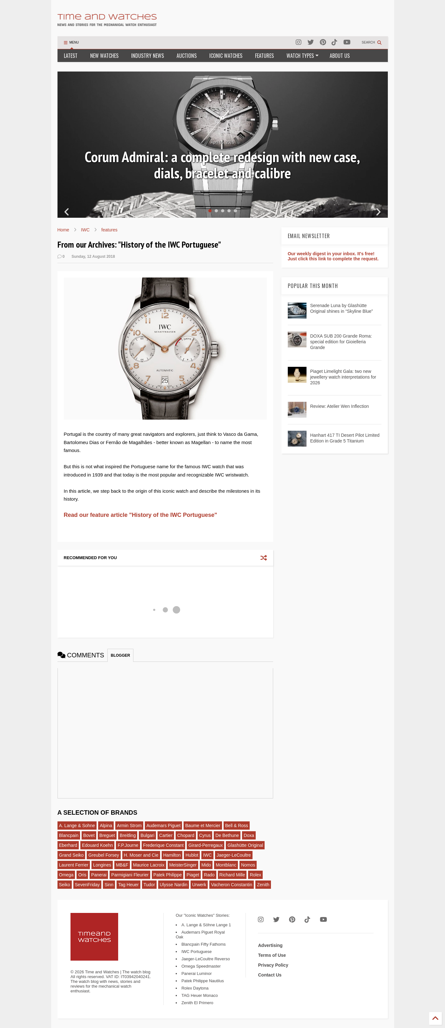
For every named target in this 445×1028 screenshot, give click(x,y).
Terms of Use (272, 955)
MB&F (122, 864)
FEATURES (264, 55)
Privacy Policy (273, 965)
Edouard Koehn (97, 845)
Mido (206, 864)
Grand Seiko (71, 855)
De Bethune (227, 835)
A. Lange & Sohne (77, 825)
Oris (82, 874)
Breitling (128, 835)
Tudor (149, 884)
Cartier (165, 835)
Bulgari (147, 835)
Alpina (106, 825)
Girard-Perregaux (205, 845)
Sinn (109, 884)
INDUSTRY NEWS (147, 55)
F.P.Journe (128, 845)
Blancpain (69, 835)
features (109, 229)
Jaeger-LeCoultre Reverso (205, 958)
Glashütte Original (245, 845)
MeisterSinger (183, 864)
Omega (66, 874)
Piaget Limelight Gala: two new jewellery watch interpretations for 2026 (343, 377)
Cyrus (205, 835)
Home (63, 229)
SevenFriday (87, 884)
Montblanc (226, 864)
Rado (209, 874)
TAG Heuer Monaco (199, 995)
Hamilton (172, 855)
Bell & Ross (236, 825)
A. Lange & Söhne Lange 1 (206, 924)
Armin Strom (129, 825)
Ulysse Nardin (173, 884)
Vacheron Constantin (231, 884)
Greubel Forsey (103, 855)
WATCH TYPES (303, 55)
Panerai (98, 874)
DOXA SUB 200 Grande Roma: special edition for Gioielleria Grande (341, 341)
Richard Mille (232, 874)
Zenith (263, 884)
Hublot (191, 855)
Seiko (64, 884)
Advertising (270, 945)
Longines (102, 864)
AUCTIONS (187, 55)
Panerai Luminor (196, 973)
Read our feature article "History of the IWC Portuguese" (140, 515)
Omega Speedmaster (201, 966)
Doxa (249, 835)
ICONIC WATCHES (225, 55)
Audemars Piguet (163, 825)
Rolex (255, 874)
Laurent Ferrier (74, 864)
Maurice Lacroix (149, 864)
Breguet (107, 835)
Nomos (248, 864)
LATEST (71, 55)
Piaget (192, 874)
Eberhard (68, 845)
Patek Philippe (167, 874)
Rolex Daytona (194, 988)
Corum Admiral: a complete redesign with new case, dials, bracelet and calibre (222, 164)
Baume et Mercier (202, 825)
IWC (85, 229)
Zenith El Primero (197, 1002)
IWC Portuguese (196, 951)
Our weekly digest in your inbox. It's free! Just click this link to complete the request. (333, 256)
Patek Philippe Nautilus (202, 980)
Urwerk (199, 884)
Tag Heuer (128, 884)
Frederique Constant (163, 845)
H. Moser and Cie (141, 855)
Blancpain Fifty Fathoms (203, 944)
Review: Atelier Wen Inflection (339, 406)
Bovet (89, 835)
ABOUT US (340, 55)
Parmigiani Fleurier (129, 874)
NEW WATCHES (104, 55)
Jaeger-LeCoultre (234, 855)
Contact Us (269, 974)
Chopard (185, 835)
